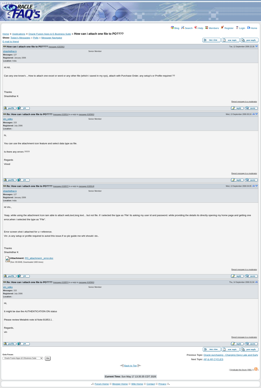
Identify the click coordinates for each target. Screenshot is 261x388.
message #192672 (61, 186)
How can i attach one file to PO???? (27, 46)
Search (186, 28)
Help (199, 28)
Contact (150, 384)
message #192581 (56, 47)
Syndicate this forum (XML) (241, 370)
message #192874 (61, 282)
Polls (35, 37)
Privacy (162, 384)
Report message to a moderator (244, 102)
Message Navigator (51, 37)
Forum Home (102, 384)
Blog (175, 28)
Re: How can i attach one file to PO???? (30, 114)
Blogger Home (120, 384)
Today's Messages (20, 37)
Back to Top (130, 365)
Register (227, 28)
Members (212, 28)
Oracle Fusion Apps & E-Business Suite (49, 34)
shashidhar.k (10, 51)
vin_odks (8, 119)
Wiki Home (137, 384)
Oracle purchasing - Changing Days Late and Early (231, 355)
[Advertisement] (152, 11)
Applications (18, 34)
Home (252, 28)
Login (240, 28)
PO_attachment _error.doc (39, 258)
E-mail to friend (11, 41)
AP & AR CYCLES (213, 359)
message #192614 (61, 114)
